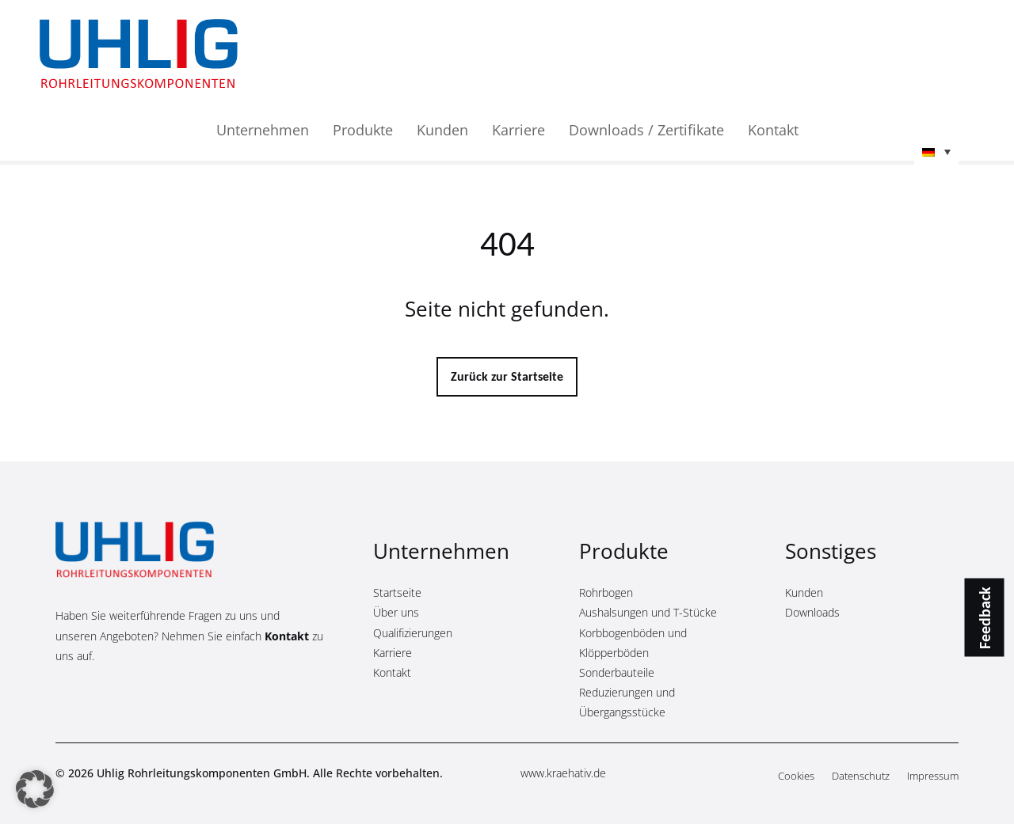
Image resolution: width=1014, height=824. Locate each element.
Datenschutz (861, 776)
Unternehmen (262, 131)
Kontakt (773, 131)
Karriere (518, 131)
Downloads (812, 612)
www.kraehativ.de (563, 772)
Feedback (984, 618)
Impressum (933, 776)
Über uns (396, 612)
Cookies (796, 776)
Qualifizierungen (412, 632)
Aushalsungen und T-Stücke (648, 612)
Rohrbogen (606, 592)
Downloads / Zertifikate (646, 131)
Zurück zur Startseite (507, 376)
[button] (936, 153)
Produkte (363, 131)
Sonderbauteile (616, 672)
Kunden (442, 131)
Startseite (397, 592)
